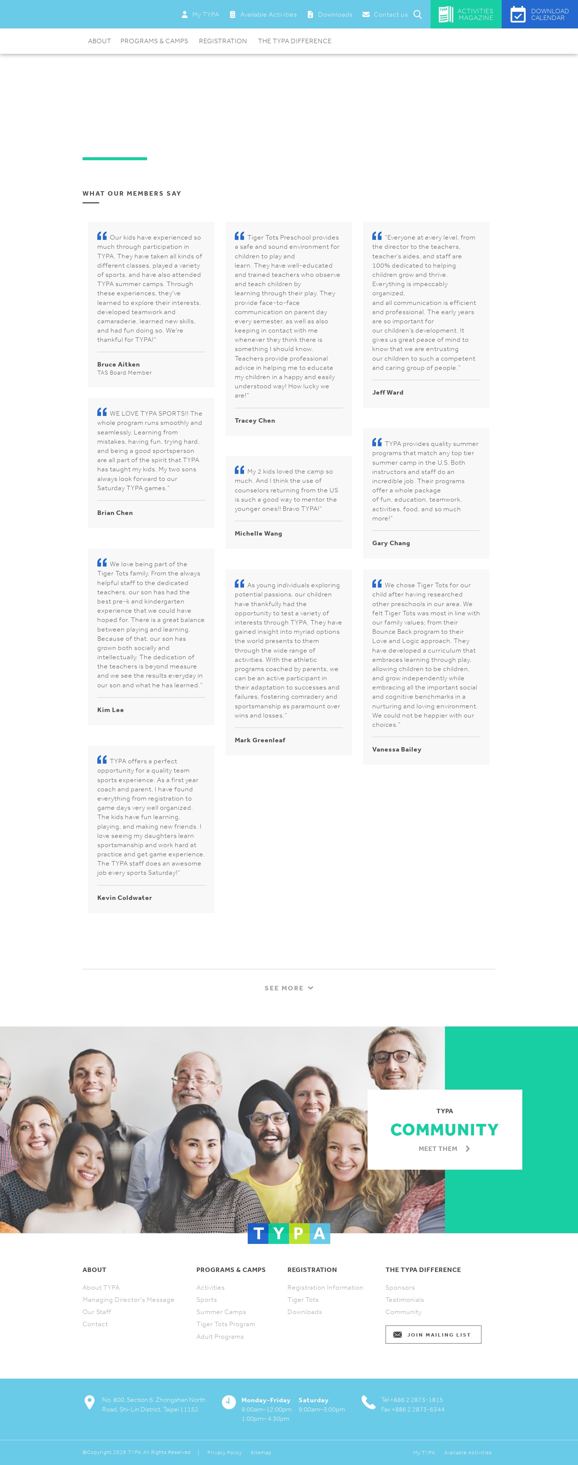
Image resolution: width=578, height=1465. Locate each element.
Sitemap (261, 1453)
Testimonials (405, 1300)
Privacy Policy (225, 1453)
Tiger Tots (303, 1300)
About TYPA (101, 1287)
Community (404, 1312)
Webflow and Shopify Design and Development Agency (353, 1453)
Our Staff (97, 1312)
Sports (206, 1300)
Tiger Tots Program (225, 1324)
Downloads (305, 1312)
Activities (210, 1287)
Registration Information (326, 1287)
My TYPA (424, 1453)
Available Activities (468, 1453)
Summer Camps (221, 1312)
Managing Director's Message (129, 1300)
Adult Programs (220, 1336)
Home (91, 70)
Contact (95, 1324)
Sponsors (400, 1287)
